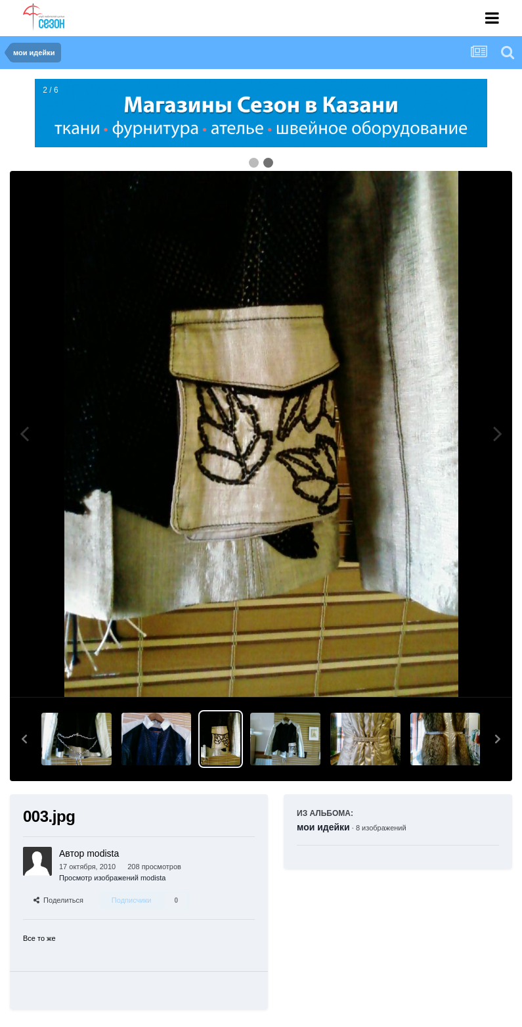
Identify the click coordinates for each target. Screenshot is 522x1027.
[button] (24, 739)
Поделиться (58, 900)
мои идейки (323, 827)
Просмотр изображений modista (112, 878)
